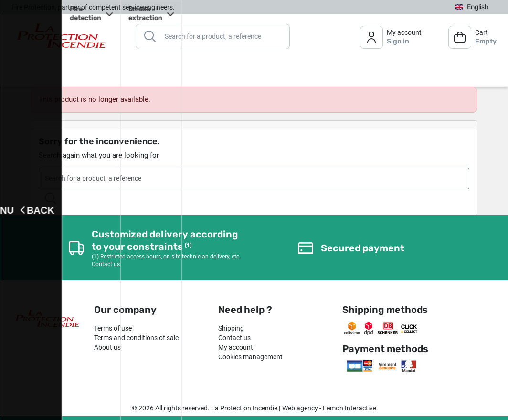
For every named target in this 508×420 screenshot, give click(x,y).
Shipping (231, 328)
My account (235, 347)
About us (107, 347)
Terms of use (113, 328)
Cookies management (250, 357)
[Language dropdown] (472, 6)
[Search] (213, 36)
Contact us (234, 338)
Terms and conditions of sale (136, 338)
